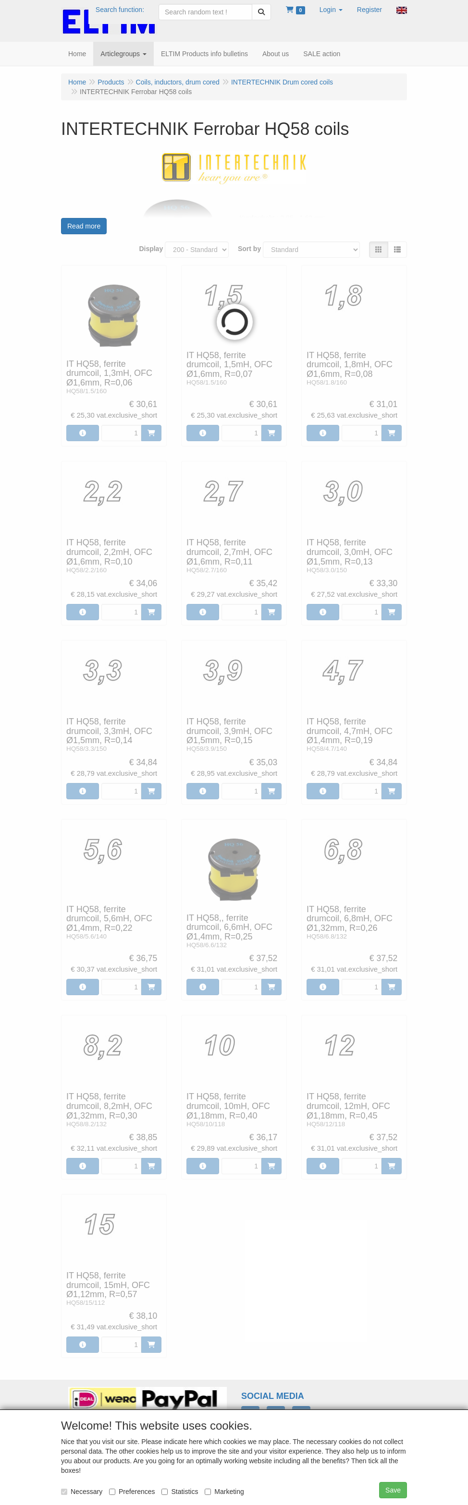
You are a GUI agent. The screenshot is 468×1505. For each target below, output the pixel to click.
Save (393, 1490)
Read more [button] (83, 226)
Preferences (132, 1491)
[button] (331, 9)
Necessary (81, 1491)
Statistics (179, 1491)
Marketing (224, 1491)
